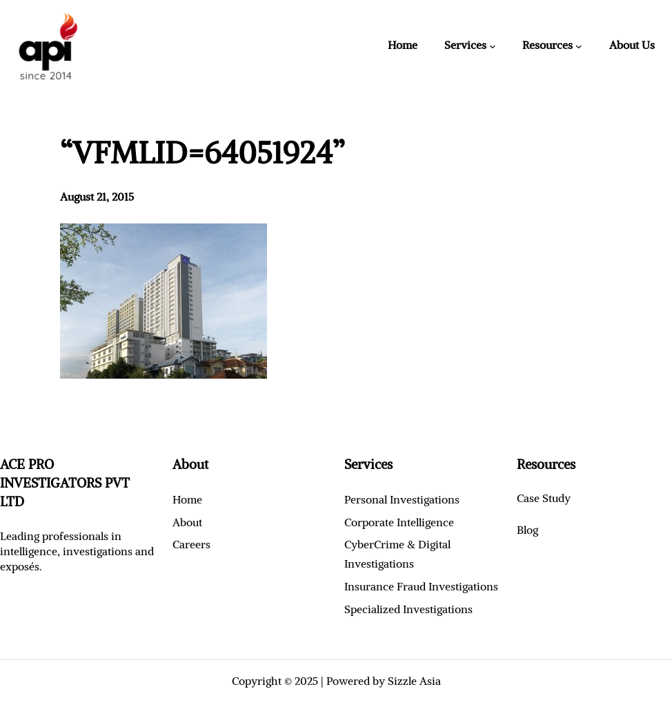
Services (465, 45)
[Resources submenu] (578, 46)
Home (402, 45)
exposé (17, 566)
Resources (547, 45)
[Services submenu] (492, 46)
